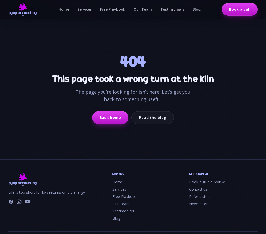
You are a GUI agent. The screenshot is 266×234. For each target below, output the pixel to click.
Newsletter (198, 203)
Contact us (198, 189)
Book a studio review (207, 181)
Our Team (143, 9)
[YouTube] (27, 201)
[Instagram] (19, 201)
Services (84, 9)
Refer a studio (201, 196)
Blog (196, 9)
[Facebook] (11, 201)
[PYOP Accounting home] (22, 9)
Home (63, 9)
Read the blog (153, 117)
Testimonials (172, 9)
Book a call (239, 9)
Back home (110, 117)
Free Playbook (112, 9)
